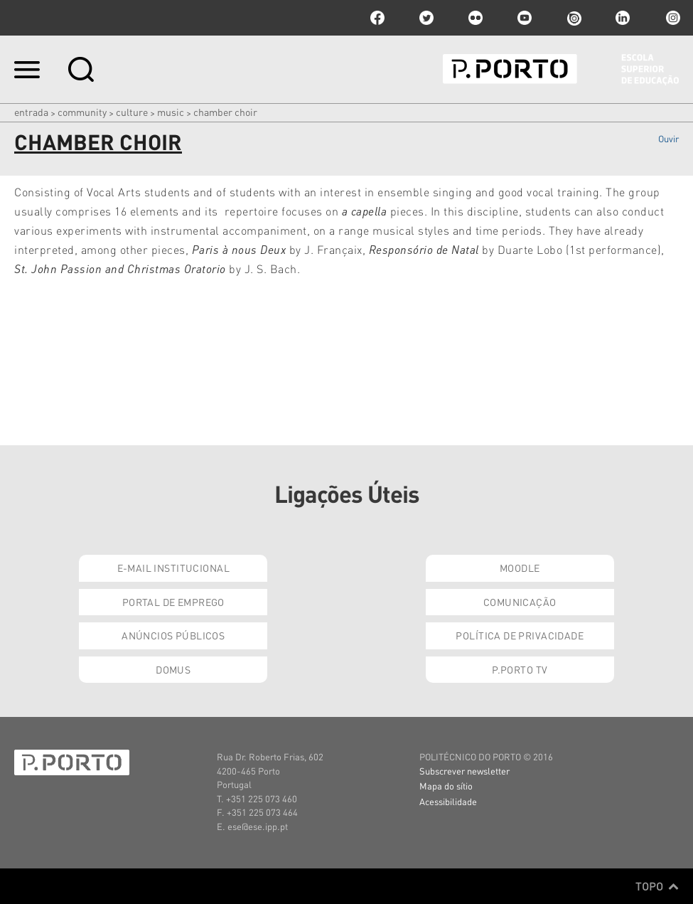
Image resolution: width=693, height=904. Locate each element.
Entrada (31, 111)
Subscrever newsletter (464, 771)
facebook (377, 18)
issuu (573, 18)
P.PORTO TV (519, 669)
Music (170, 111)
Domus (173, 669)
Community (82, 111)
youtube (524, 18)
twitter (426, 18)
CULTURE (132, 111)
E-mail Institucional (173, 567)
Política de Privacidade (520, 635)
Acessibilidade (448, 801)
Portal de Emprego (173, 601)
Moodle (520, 567)
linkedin (623, 18)
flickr (475, 18)
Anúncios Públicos (173, 635)
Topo (657, 886)
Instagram (672, 18)
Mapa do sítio (446, 786)
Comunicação (520, 601)
